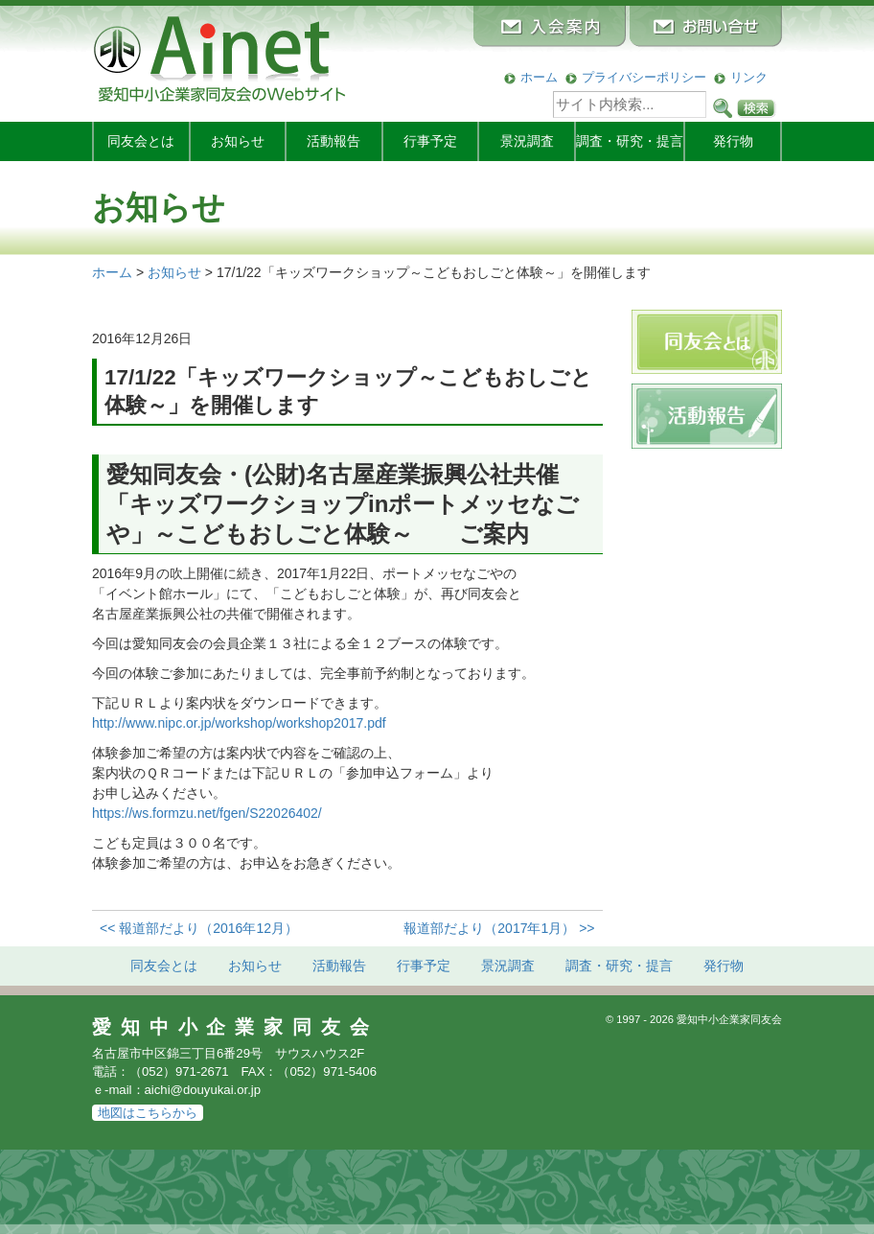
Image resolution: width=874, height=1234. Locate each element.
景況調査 (527, 141)
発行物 (733, 141)
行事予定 (430, 141)
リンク (749, 77)
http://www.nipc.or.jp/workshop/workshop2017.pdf (239, 723)
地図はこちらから (147, 1113)
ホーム (539, 77)
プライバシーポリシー (644, 77)
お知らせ (237, 141)
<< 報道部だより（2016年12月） (199, 928)
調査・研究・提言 (629, 141)
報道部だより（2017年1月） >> (498, 928)
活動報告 (333, 141)
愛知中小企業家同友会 (235, 1026)
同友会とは (140, 141)
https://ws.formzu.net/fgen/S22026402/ (207, 813)
